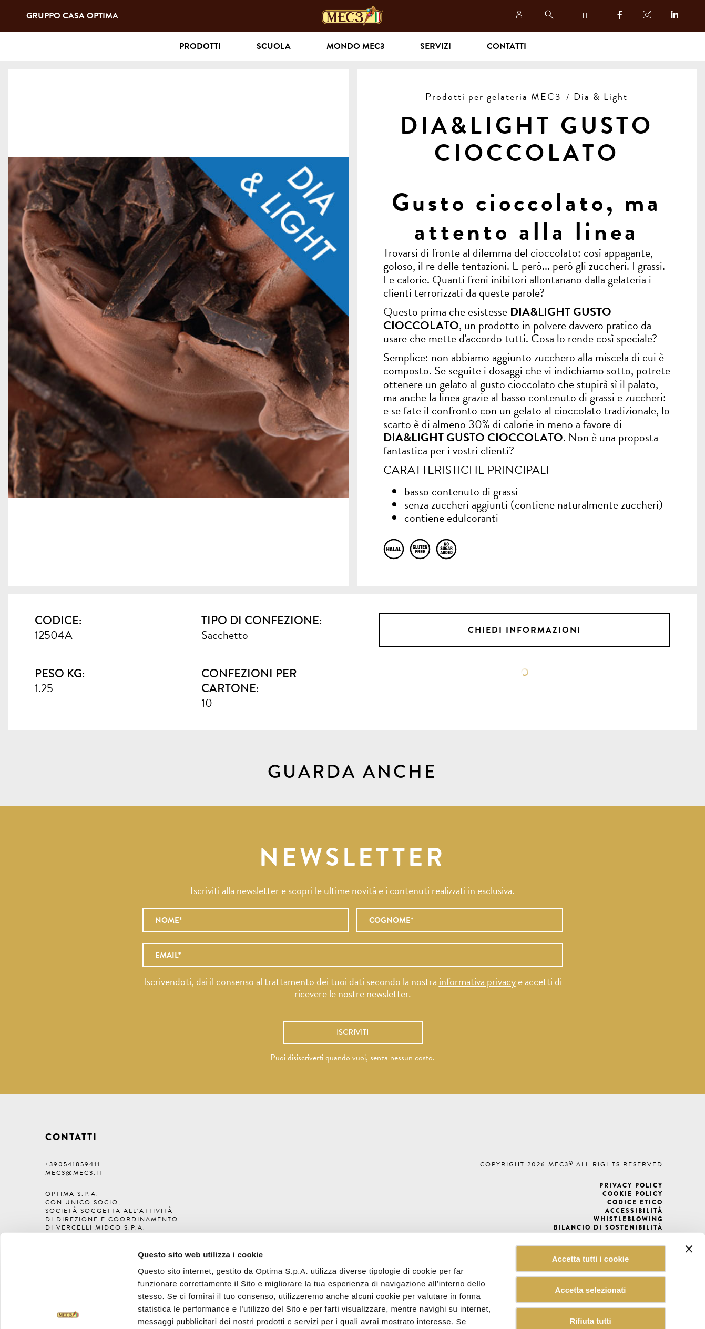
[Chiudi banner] (688, 1180)
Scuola (274, 46)
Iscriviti (352, 1032)
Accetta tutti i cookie (590, 1190)
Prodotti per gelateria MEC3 (493, 96)
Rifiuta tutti (590, 1252)
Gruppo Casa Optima (72, 16)
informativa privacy (477, 981)
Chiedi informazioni (524, 630)
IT (585, 15)
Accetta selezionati (590, 1221)
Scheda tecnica (524, 672)
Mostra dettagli (533, 1308)
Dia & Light (601, 96)
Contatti (506, 46)
